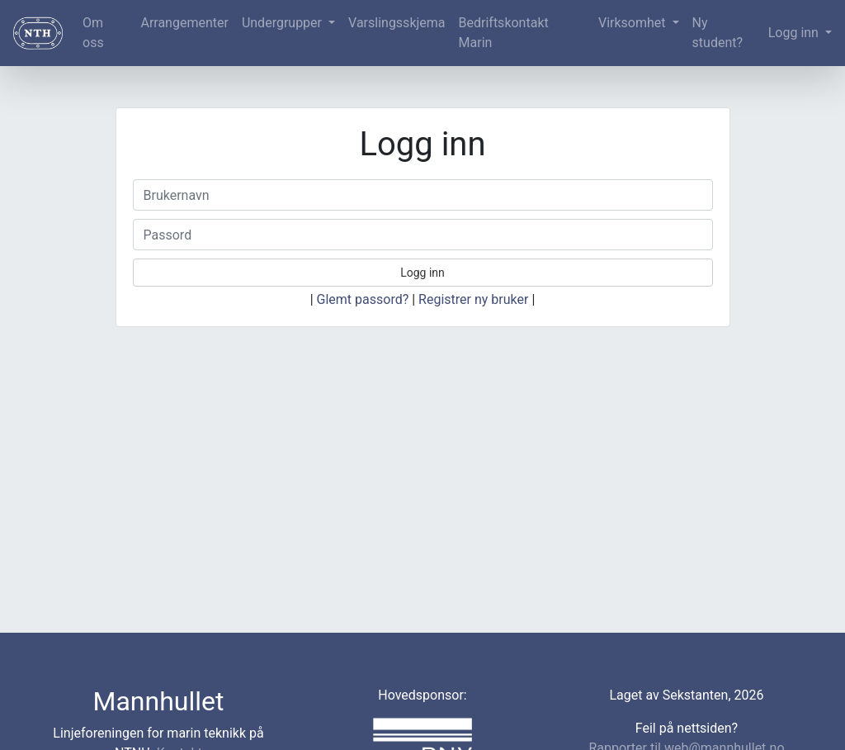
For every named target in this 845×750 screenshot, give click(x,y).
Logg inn (795, 32)
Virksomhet (633, 23)
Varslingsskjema (396, 23)
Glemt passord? (363, 299)
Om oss (93, 32)
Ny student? (717, 32)
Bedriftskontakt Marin (504, 32)
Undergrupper (283, 23)
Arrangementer (184, 23)
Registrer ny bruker (473, 299)
